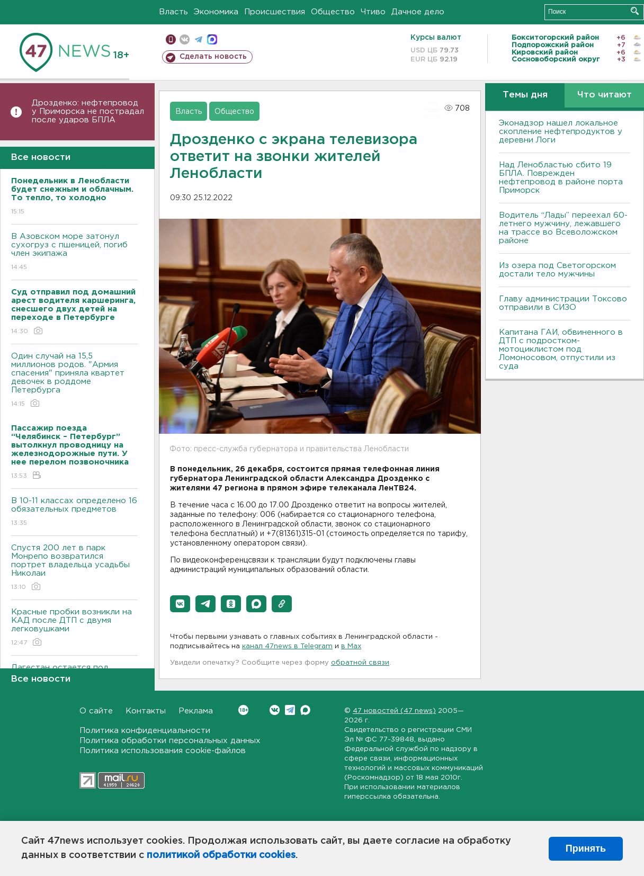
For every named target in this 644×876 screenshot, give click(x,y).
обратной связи (360, 663)
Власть (173, 11)
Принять (586, 848)
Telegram (290, 710)
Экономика (216, 11)
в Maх (351, 646)
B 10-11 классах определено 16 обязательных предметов (74, 512)
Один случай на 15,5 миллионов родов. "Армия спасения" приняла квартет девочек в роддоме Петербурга (74, 380)
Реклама (195, 711)
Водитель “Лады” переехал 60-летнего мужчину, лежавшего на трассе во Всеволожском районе (563, 228)
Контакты (146, 711)
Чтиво (373, 11)
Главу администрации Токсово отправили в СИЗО (563, 303)
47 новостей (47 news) (394, 711)
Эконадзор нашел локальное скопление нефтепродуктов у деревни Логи (560, 132)
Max (305, 710)
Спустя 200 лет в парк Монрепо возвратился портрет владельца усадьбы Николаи (74, 568)
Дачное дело (417, 11)
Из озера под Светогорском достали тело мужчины (557, 270)
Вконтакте (243, 710)
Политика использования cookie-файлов (162, 750)
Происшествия (274, 11)
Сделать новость (213, 56)
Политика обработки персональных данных (170, 740)
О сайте (96, 711)
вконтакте (185, 39)
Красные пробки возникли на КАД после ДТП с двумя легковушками (74, 628)
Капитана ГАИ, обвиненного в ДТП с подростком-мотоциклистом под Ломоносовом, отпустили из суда (561, 349)
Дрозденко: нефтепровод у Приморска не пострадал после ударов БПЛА (88, 111)
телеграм (198, 39)
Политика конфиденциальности (144, 730)
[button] (180, 603)
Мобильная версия (171, 39)
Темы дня (525, 95)
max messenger (212, 39)
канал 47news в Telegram (287, 646)
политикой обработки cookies (221, 855)
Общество (333, 11)
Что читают (604, 95)
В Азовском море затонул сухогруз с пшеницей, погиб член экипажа (74, 252)
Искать (635, 11)
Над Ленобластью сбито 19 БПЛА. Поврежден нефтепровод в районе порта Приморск (561, 178)
